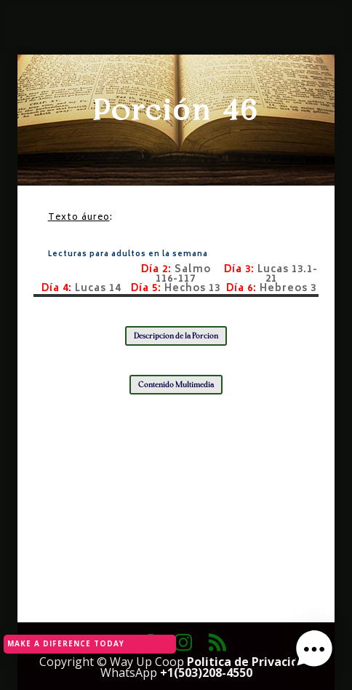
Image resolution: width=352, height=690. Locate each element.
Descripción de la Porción (176, 336)
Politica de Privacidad (250, 662)
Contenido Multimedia (176, 384)
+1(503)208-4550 (206, 673)
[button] (314, 650)
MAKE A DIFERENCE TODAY (65, 643)
